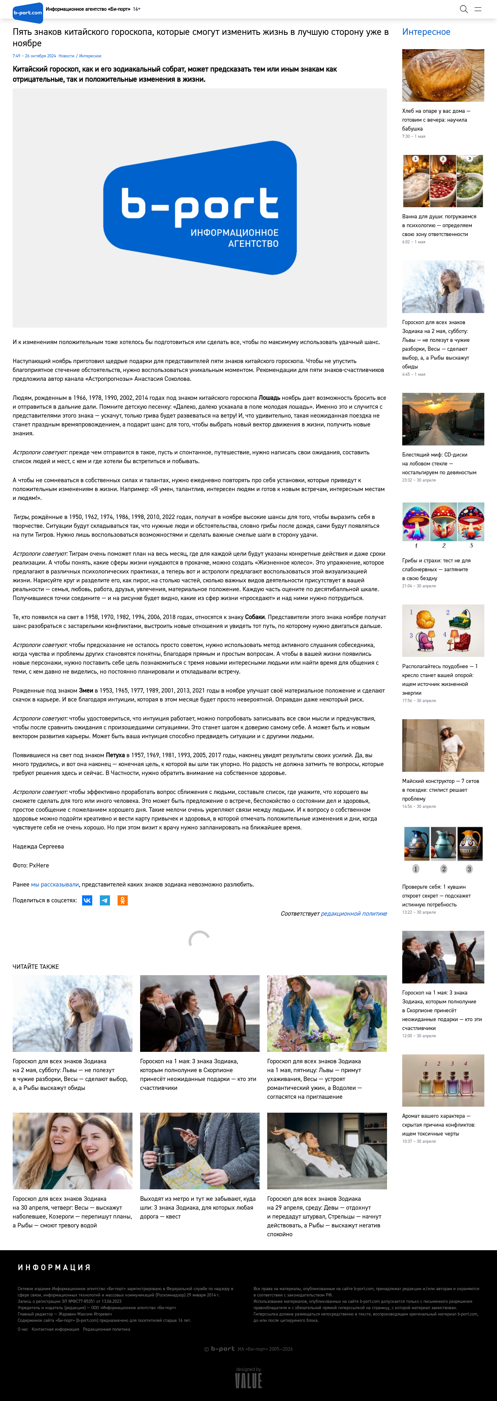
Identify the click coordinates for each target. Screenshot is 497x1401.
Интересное (90, 56)
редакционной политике (354, 914)
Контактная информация (55, 1329)
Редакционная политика (106, 1329)
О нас (23, 1329)
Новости (66, 56)
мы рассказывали (55, 884)
